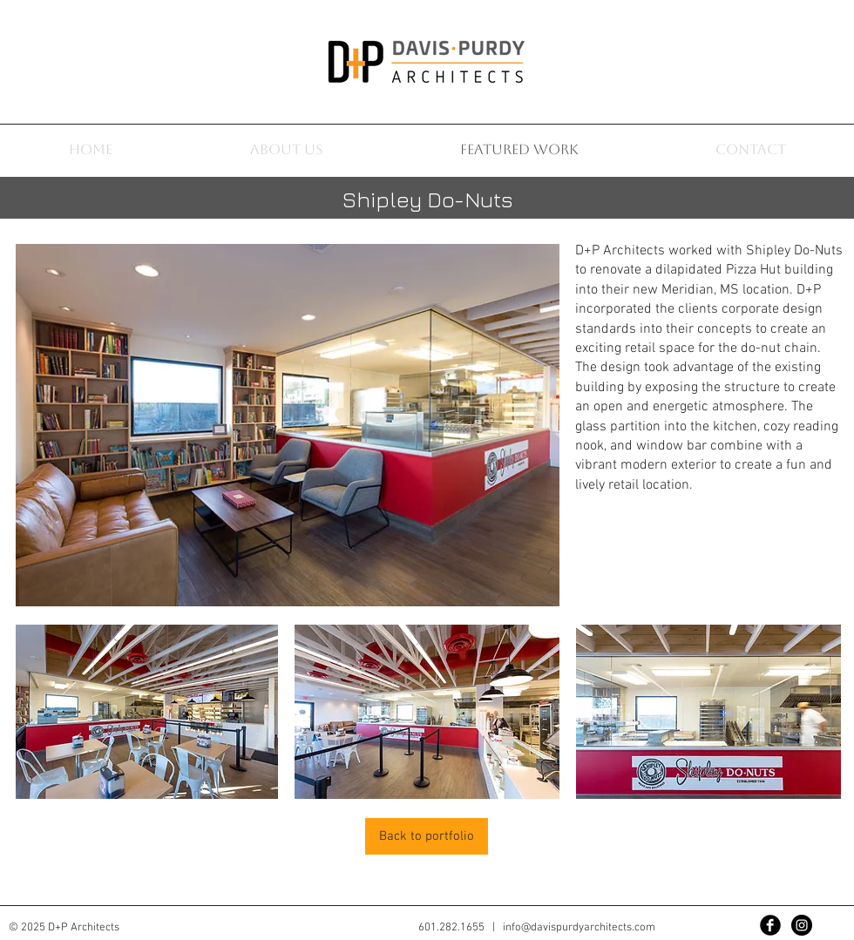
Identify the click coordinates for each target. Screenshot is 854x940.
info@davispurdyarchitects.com (579, 928)
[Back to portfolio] (426, 836)
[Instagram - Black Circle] (801, 925)
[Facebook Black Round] (770, 925)
